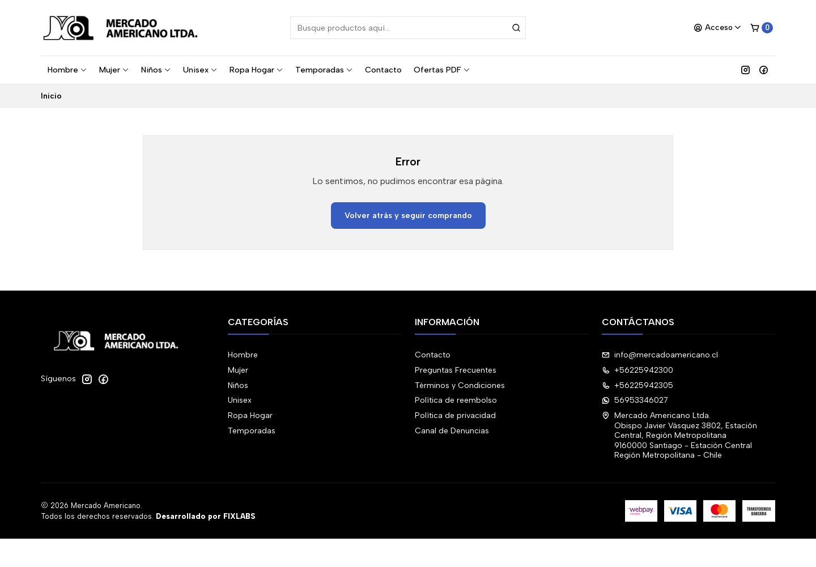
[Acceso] (717, 28)
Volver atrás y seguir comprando (408, 215)
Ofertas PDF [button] (442, 70)
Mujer (114, 70)
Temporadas (324, 70)
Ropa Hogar (256, 70)
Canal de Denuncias (452, 431)
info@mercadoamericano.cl (660, 355)
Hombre (67, 70)
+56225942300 (637, 370)
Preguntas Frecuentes (455, 370)
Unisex (200, 70)
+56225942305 (637, 385)
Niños (156, 70)
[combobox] (408, 27)
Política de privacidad (455, 415)
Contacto (383, 70)
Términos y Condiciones (460, 385)
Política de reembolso (456, 400)
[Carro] (761, 28)
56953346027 (635, 400)
